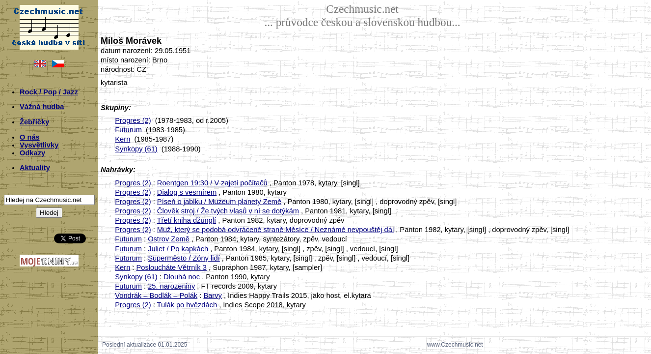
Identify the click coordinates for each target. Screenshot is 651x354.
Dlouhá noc (181, 277)
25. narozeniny (171, 286)
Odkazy (32, 153)
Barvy (212, 295)
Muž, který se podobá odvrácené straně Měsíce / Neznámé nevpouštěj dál (275, 230)
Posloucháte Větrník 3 (171, 267)
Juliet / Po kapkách (178, 249)
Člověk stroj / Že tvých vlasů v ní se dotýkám (228, 211)
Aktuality (35, 168)
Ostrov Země (169, 239)
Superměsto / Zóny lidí (184, 258)
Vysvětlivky (39, 145)
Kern (122, 139)
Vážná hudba (42, 107)
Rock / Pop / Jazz (49, 92)
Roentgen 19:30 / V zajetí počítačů (212, 183)
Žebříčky (34, 122)
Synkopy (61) (136, 149)
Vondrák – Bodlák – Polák (156, 295)
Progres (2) (133, 120)
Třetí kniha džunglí (187, 220)
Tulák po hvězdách (187, 305)
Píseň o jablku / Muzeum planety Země (219, 202)
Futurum (128, 130)
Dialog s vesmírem (187, 192)
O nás (30, 137)
